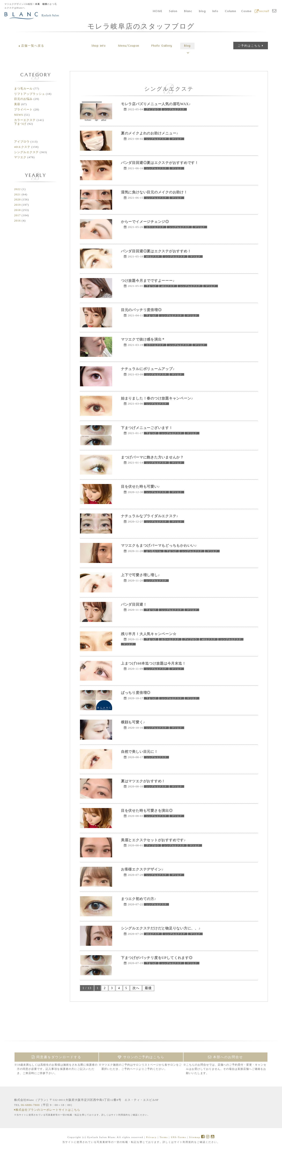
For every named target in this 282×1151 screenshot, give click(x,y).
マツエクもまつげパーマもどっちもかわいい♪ (159, 545)
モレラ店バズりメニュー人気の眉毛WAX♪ (156, 104)
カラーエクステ (25, 120)
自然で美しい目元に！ (139, 751)
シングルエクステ (26, 152)
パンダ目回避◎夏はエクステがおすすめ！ (156, 251)
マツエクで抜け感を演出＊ (143, 339)
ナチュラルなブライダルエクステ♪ (150, 516)
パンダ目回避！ (134, 604)
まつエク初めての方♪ (139, 899)
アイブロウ (22, 141)
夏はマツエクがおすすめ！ (143, 781)
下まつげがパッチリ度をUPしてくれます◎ (157, 958)
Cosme (246, 12)
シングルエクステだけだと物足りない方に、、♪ (161, 928)
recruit (262, 12)
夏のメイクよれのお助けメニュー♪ (150, 133)
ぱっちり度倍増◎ (136, 693)
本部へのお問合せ (225, 1057)
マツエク (20, 157)
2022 (17, 189)
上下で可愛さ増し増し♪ (140, 575)
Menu (127, 46)
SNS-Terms (178, 1137)
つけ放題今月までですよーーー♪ (148, 280)
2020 (17, 199)
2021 (17, 194)
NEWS (18, 114)
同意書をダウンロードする (56, 1057)
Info (215, 12)
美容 (17, 104)
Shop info (94, 46)
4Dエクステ (22, 146)
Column (230, 12)
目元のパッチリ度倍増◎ (141, 310)
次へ (135, 988)
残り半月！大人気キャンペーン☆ (149, 634)
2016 (17, 220)
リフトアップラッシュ (29, 93)
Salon (173, 12)
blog (202, 12)
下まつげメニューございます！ (147, 428)
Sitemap (194, 1137)
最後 (148, 988)
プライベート (23, 109)
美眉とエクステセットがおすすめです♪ (154, 840)
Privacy (151, 1137)
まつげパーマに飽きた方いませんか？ (153, 457)
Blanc (188, 12)
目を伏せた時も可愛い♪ (140, 486)
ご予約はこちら (250, 45)
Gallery (163, 46)
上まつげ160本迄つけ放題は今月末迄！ (154, 663)
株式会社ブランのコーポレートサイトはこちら (47, 1109)
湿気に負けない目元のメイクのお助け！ (154, 192)
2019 (17, 204)
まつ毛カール (23, 88)
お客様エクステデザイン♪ (142, 869)
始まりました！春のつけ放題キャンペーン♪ (157, 398)
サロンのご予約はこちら (141, 1057)
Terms (164, 1137)
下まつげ (20, 123)
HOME (157, 12)
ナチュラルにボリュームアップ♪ (148, 369)
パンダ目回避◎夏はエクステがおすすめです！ (160, 163)
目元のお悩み (23, 99)
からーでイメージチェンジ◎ (145, 222)
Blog (191, 46)
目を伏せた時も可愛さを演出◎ (147, 810)
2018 (17, 210)
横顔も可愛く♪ (133, 722)
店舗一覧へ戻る (31, 46)
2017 (17, 215)
